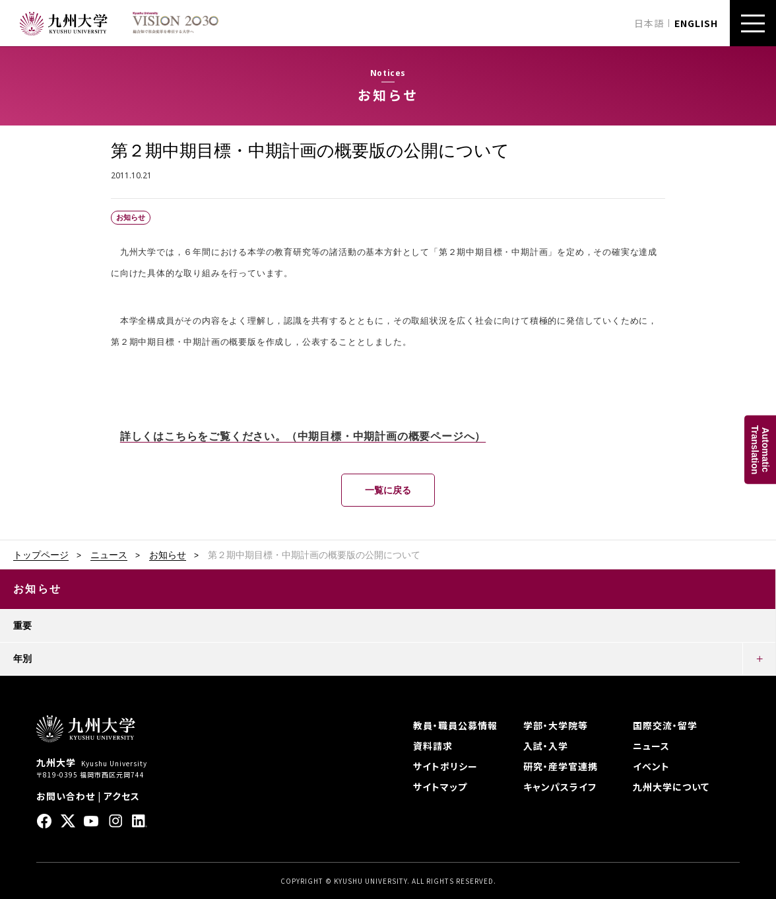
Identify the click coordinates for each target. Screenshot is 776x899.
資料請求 (433, 745)
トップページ (41, 554)
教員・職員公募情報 (455, 725)
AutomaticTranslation (760, 449)
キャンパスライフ (560, 786)
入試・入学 (545, 745)
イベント (651, 766)
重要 (22, 625)
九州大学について (671, 786)
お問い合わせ (65, 796)
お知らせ (167, 554)
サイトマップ (440, 786)
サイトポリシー (445, 766)
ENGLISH (696, 23)
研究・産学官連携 (560, 766)
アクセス (122, 796)
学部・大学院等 (555, 725)
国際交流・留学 (665, 725)
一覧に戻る (388, 490)
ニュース (108, 554)
